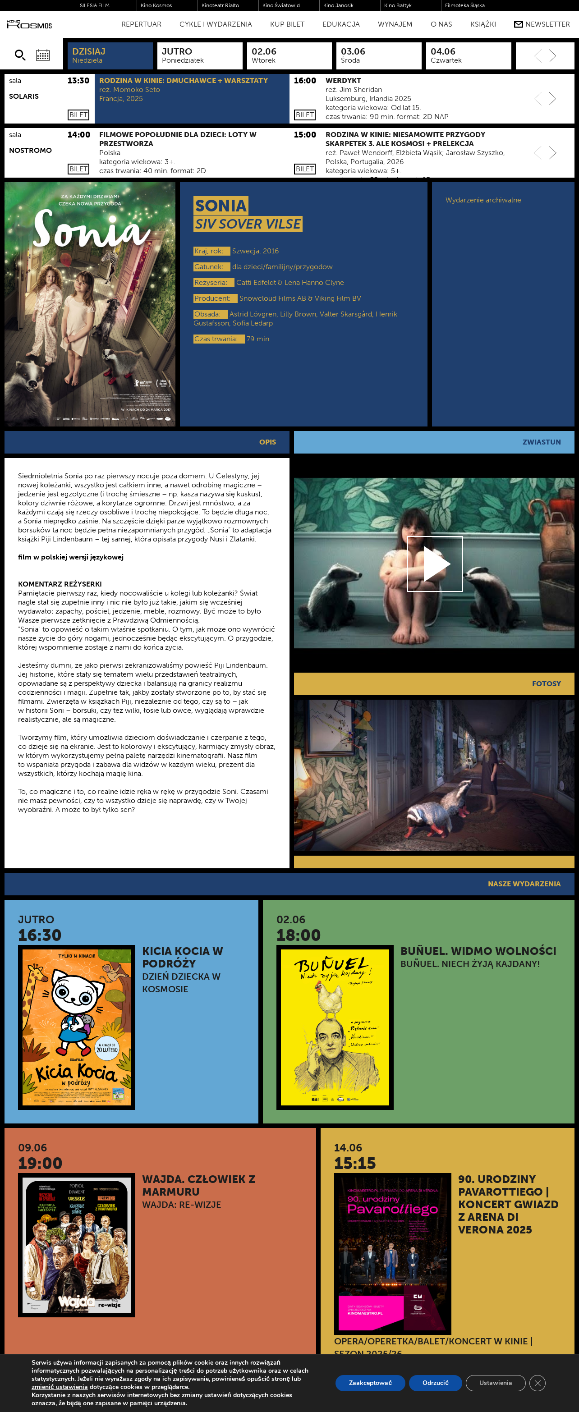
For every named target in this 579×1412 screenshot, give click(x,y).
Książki (483, 24)
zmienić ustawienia (60, 1387)
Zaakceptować (370, 1383)
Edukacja (341, 24)
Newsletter (542, 24)
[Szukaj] (20, 55)
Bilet (78, 114)
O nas (441, 24)
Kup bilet (287, 24)
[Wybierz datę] (42, 55)
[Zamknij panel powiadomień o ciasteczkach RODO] (537, 1383)
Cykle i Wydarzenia (215, 24)
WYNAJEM (395, 24)
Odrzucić (436, 1383)
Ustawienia (495, 1383)
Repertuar (141, 24)
